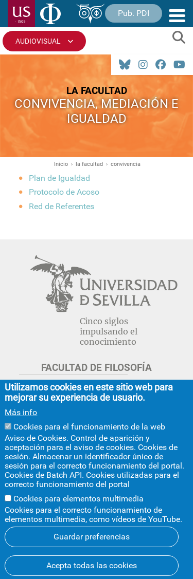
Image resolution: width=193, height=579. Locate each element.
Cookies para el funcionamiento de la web (89, 437)
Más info (21, 423)
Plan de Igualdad (59, 178)
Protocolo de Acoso (64, 192)
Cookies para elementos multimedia (78, 509)
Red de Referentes (61, 206)
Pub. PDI (133, 13)
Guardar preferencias (92, 547)
